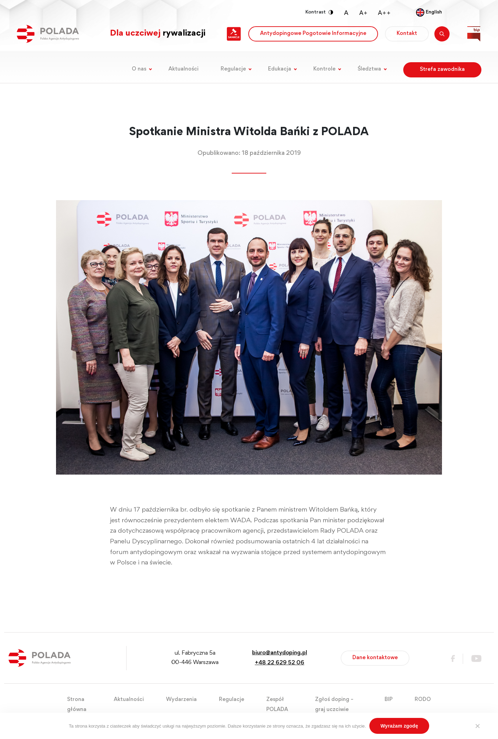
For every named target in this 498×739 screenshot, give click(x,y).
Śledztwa (369, 69)
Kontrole (324, 69)
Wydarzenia (181, 699)
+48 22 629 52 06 (279, 663)
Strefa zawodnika (442, 69)
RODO (423, 699)
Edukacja (279, 69)
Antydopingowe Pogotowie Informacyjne (313, 33)
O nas (139, 69)
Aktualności (183, 69)
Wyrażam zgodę (399, 726)
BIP (389, 699)
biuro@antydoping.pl (279, 653)
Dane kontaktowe (375, 657)
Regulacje (233, 69)
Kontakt (407, 33)
